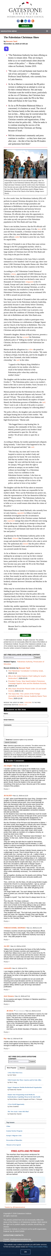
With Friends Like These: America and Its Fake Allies (24, 1080)
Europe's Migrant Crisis (14, 1135)
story (39, 229)
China (8, 1126)
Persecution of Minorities (14, 1140)
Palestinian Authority (24, 662)
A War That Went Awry (15, 1072)
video (31, 349)
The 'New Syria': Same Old (18, 1111)
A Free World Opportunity (16, 1104)
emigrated (29, 282)
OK (25, 1252)
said (18, 360)
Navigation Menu (9, 31)
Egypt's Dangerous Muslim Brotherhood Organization (25, 1087)
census (13, 274)
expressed (11, 521)
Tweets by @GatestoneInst (15, 1207)
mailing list (23, 705)
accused (26, 337)
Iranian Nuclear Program (14, 1131)
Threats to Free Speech (13, 1145)
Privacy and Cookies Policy (37, 1247)
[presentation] (12, 1068)
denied (25, 544)
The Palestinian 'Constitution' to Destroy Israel (25, 671)
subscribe (28, 702)
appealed (20, 513)
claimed (15, 538)
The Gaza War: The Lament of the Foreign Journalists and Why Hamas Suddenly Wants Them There (27, 696)
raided (17, 237)
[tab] (11, 1068)
